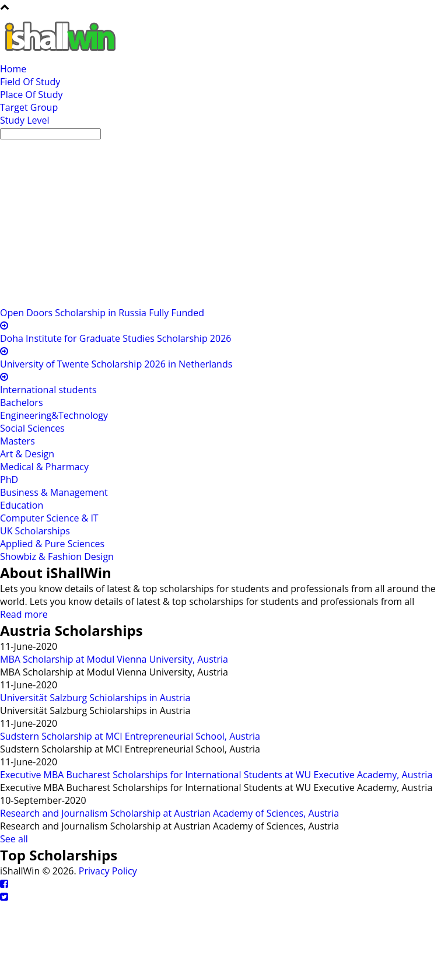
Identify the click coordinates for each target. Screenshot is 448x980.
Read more (24, 614)
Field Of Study (30, 81)
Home (13, 68)
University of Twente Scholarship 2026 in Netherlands (116, 364)
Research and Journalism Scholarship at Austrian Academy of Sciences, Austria (169, 813)
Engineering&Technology (54, 415)
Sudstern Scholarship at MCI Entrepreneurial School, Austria (130, 736)
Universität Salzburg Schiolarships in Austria (95, 697)
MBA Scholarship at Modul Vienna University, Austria (114, 659)
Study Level (25, 120)
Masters (17, 441)
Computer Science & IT (49, 518)
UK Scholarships (35, 530)
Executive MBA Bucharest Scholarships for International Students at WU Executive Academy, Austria (216, 774)
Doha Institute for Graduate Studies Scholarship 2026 (115, 338)
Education (21, 505)
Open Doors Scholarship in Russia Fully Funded (102, 312)
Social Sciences (32, 428)
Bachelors (21, 402)
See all (14, 838)
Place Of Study (31, 94)
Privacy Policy (108, 870)
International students (48, 389)
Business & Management (54, 492)
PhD (9, 479)
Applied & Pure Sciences (52, 543)
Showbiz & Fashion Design (57, 556)
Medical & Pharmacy (44, 466)
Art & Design (27, 453)
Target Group (29, 107)
